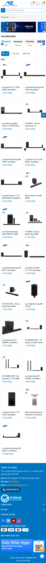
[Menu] (3, 10)
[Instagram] (19, 521)
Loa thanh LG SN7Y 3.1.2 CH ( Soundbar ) (33, 269)
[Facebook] (3, 521)
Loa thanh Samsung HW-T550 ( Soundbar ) (34, 88)
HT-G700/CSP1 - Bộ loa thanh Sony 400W (11, 305)
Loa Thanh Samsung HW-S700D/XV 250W (10, 233)
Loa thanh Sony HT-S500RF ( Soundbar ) (10, 341)
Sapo (28, 561)
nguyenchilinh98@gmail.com (17, 485)
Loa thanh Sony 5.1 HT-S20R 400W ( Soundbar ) (11, 197)
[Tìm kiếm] (8, 10)
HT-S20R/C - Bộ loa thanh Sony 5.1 (32, 124)
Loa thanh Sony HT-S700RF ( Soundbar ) (33, 377)
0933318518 (14, 482)
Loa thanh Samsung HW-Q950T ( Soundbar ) (11, 449)
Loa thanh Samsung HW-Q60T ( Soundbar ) (11, 269)
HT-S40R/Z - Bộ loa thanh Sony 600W (32, 233)
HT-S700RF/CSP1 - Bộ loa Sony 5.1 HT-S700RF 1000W (11, 377)
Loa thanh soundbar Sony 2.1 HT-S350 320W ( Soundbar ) (11, 124)
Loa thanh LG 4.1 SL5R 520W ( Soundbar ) (10, 88)
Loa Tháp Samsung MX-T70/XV (34, 305)
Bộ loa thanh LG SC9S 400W (33, 197)
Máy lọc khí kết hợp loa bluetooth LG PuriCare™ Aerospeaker (34, 413)
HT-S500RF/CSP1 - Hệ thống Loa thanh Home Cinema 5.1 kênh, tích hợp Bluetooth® (34, 341)
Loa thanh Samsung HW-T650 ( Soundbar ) (11, 161)
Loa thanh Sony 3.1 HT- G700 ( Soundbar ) (11, 413)
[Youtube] (14, 521)
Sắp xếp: (14, 53)
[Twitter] (8, 521)
